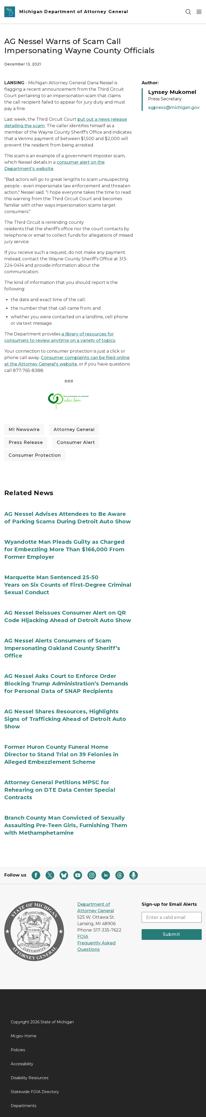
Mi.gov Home (23, 1036)
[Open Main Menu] (199, 12)
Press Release (26, 442)
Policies (18, 1049)
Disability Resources (29, 1077)
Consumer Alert (76, 442)
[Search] (188, 12)
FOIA (82, 936)
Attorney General (74, 429)
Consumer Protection (35, 455)
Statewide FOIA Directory (35, 1091)
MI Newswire (24, 429)
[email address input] (172, 917)
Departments (23, 1105)
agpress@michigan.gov (174, 107)
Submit (171, 934)
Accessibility (22, 1063)
